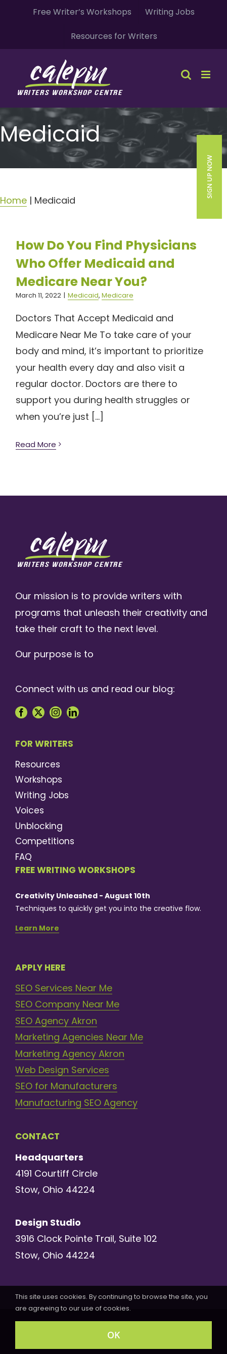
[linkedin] (73, 712)
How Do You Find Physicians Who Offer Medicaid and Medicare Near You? (106, 263)
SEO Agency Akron (56, 1020)
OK (113, 1335)
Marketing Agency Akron (69, 1053)
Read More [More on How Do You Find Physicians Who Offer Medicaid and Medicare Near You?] (36, 444)
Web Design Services (62, 1069)
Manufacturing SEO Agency (76, 1102)
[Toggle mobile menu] (206, 74)
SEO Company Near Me (67, 1004)
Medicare (117, 295)
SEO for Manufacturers (66, 1086)
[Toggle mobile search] (186, 74)
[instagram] (56, 712)
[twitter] (38, 712)
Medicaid (83, 295)
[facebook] (21, 712)
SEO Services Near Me (63, 988)
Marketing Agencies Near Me (79, 1037)
